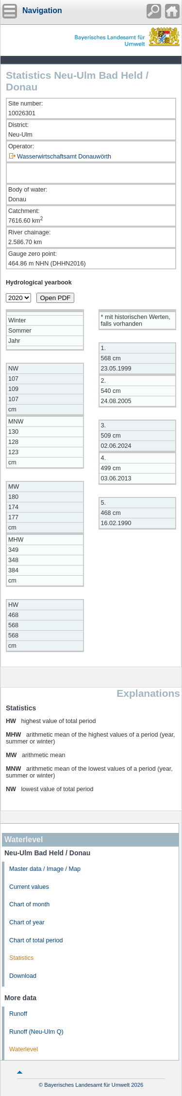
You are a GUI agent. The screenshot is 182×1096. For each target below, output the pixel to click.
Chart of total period (36, 940)
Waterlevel (23, 1049)
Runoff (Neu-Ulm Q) (36, 1031)
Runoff (18, 1013)
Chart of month (29, 904)
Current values (29, 887)
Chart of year (27, 922)
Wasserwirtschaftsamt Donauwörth (64, 156)
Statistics (21, 958)
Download (22, 975)
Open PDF (55, 297)
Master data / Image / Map (45, 869)
